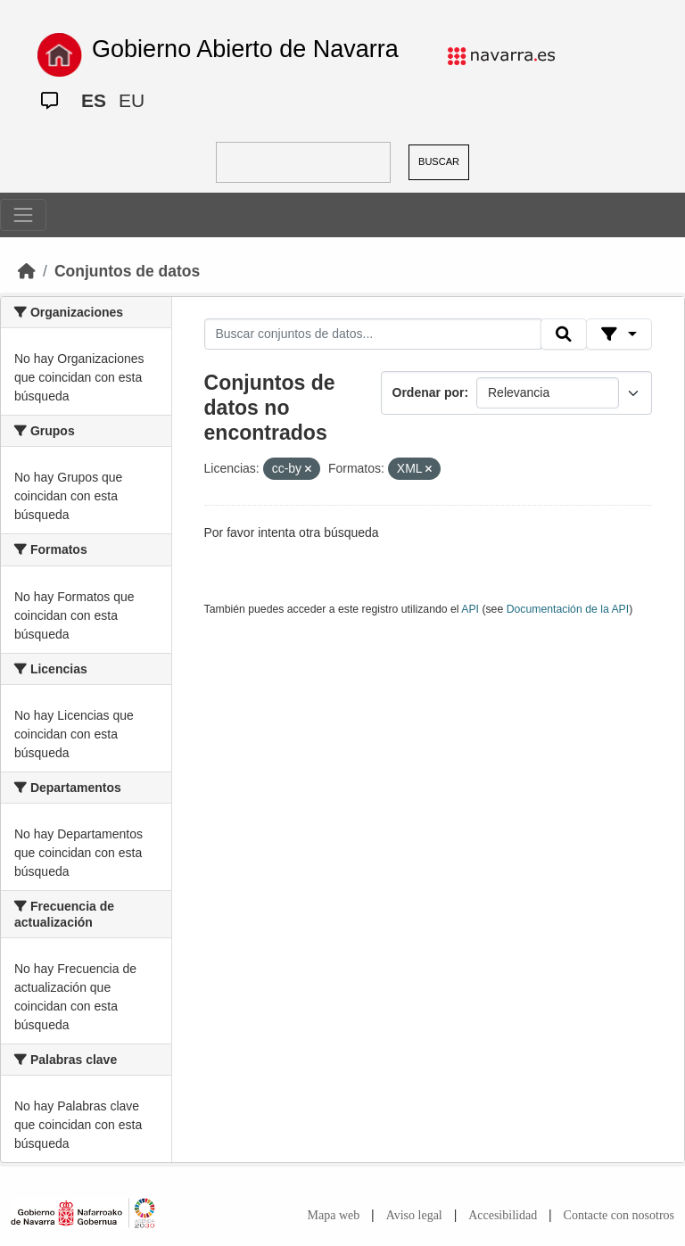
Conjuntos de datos (127, 271)
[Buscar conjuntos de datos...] (372, 334)
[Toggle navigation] (23, 215)
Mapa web (334, 1215)
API (470, 609)
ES (93, 100)
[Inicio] (27, 271)
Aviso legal (414, 1215)
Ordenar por (428, 392)
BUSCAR (438, 161)
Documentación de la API (568, 609)
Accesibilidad (502, 1215)
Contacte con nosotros (619, 1215)
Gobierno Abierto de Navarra (245, 49)
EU (131, 100)
